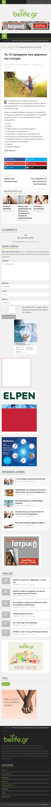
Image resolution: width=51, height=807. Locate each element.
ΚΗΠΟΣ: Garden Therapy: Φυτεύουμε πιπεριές (30, 632)
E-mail (4, 291)
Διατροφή (5, 777)
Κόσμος (4, 781)
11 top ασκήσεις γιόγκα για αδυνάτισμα (30, 479)
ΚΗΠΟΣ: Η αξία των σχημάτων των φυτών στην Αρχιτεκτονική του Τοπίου (29, 592)
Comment (5, 260)
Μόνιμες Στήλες (19, 584)
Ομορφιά (5, 789)
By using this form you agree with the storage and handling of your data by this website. (35, 310)
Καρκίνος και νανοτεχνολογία (10, 180)
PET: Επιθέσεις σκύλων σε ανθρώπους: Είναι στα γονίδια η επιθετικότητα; (30, 603)
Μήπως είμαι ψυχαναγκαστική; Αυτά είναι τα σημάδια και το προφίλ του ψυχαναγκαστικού (25, 212)
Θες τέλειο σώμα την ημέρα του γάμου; (30, 523)
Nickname (5, 283)
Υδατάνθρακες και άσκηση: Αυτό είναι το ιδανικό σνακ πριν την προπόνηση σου (30, 491)
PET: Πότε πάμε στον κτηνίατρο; (25, 623)
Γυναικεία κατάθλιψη (7, 207)
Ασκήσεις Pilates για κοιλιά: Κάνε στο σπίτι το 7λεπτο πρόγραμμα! (29, 513)
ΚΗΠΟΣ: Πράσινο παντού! (23, 614)
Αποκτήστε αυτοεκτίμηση (38, 207)
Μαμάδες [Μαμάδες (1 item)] (6, 684)
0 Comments (28, 481)
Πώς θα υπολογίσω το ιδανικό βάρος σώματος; (29, 502)
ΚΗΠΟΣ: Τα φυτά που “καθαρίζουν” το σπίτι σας (29, 581)
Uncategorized (7, 773)
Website (4, 299)
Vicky (16, 65)
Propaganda (44, 804)
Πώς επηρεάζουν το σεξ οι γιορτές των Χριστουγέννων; (39, 181)
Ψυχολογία (10, 47)
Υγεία (4, 793)
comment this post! (32, 241)
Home (4, 47)
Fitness (18, 481)
